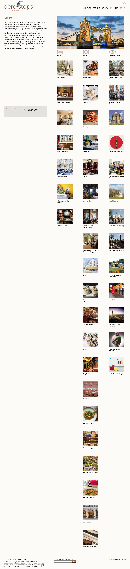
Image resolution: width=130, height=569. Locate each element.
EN (125, 8)
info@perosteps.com (120, 559)
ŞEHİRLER (87, 8)
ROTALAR (96, 8)
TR (121, 8)
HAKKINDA (114, 8)
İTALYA (105, 8)
